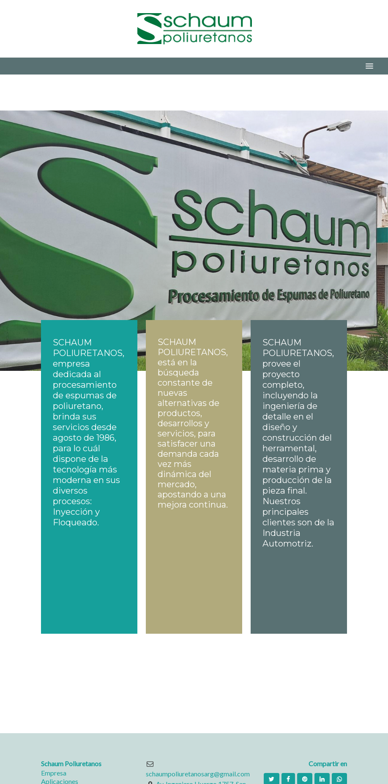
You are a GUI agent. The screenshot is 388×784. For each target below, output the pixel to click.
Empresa (53, 773)
